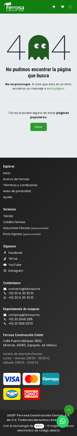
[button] (69, 410)
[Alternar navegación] (70, 7)
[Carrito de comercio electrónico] (53, 7)
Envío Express (22, 234)
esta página (55, 88)
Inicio (38, 127)
